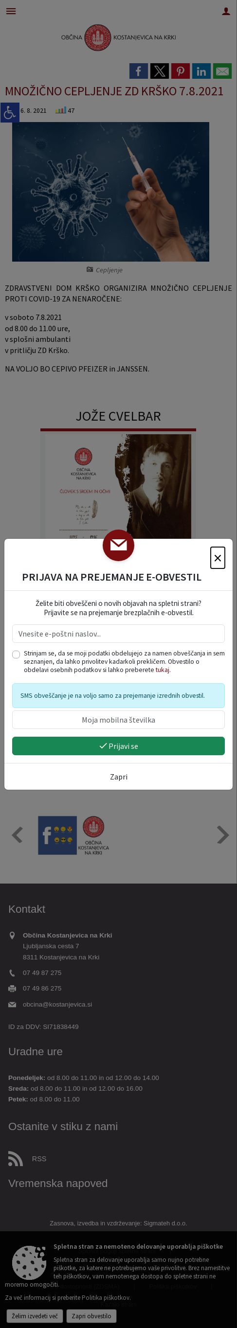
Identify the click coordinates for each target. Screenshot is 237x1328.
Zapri (119, 776)
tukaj (162, 670)
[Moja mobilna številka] (118, 719)
